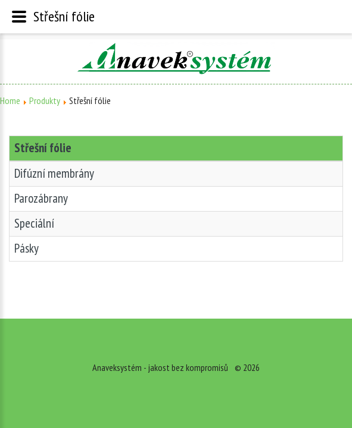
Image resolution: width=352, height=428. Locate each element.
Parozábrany (41, 198)
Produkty (44, 100)
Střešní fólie (42, 148)
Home (10, 100)
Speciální (34, 223)
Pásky (26, 248)
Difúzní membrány (54, 173)
